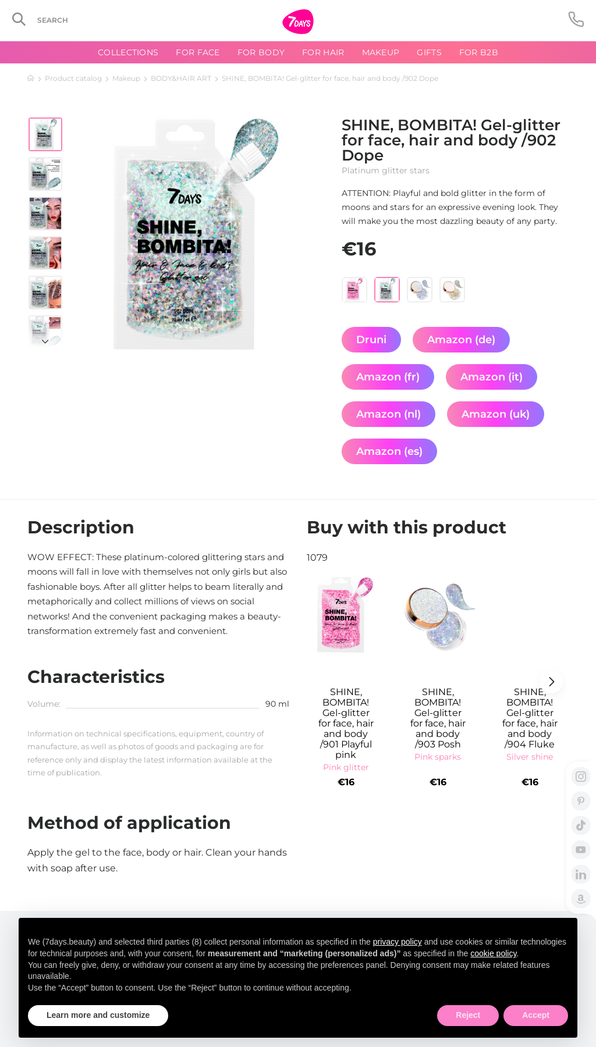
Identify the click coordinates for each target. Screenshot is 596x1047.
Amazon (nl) (388, 414)
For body (261, 52)
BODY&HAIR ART (181, 78)
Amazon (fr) (388, 377)
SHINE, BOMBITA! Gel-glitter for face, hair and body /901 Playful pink (346, 723)
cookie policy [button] (493, 953)
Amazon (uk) (496, 414)
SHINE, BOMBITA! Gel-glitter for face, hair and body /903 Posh (438, 718)
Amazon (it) (491, 377)
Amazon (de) (461, 339)
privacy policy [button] (397, 941)
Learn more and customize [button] (98, 1015)
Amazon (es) (389, 451)
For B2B (478, 52)
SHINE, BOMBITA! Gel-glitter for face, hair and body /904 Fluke (530, 718)
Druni (371, 339)
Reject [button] (468, 1015)
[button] (45, 335)
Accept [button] (535, 1015)
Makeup (126, 78)
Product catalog (73, 78)
